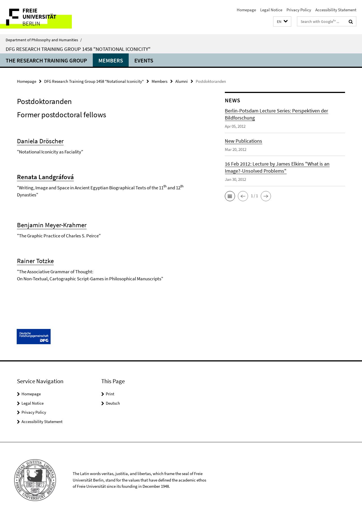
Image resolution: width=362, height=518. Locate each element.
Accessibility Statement (335, 9)
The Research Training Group (46, 60)
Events (143, 60)
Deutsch (113, 403)
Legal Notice (271, 9)
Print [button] (110, 393)
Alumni (181, 81)
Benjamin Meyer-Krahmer (52, 225)
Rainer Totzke (35, 261)
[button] (282, 21)
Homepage (246, 9)
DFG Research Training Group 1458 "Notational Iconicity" (78, 48)
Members (110, 60)
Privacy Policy (298, 9)
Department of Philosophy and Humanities (44, 40)
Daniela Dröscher (40, 141)
